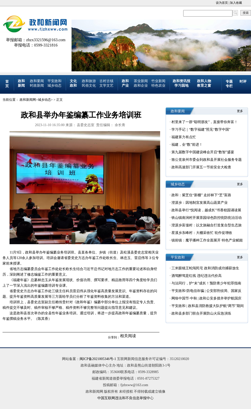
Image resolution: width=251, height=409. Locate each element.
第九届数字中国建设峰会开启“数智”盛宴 (202, 152)
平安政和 (54, 81)
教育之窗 (204, 85)
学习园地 (181, 85)
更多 (240, 111)
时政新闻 (37, 85)
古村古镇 (106, 81)
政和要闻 (37, 81)
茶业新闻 (141, 81)
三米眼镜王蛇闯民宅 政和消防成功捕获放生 (205, 268)
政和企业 (141, 85)
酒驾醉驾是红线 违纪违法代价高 (196, 276)
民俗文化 (89, 85)
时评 (242, 81)
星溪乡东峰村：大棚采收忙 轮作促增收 (201, 233)
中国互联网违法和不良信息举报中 (123, 398)
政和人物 (204, 81)
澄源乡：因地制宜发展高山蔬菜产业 (199, 202)
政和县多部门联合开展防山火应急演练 (201, 313)
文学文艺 (106, 85)
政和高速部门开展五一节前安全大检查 (201, 167)
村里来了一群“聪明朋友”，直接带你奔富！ (204, 122)
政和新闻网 (28, 99)
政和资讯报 (181, 81)
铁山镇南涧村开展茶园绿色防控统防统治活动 (206, 218)
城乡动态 (54, 85)
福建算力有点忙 (183, 137)
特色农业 (158, 85)
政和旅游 (89, 81)
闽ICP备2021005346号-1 (98, 359)
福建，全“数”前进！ (187, 144)
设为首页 (222, 3)
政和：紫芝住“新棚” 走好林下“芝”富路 (201, 195)
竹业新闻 (158, 81)
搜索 (246, 13)
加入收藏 (236, 3)
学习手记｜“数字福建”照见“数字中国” (200, 129)
